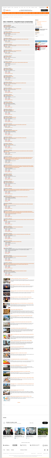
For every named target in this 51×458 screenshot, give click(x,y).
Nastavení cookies (45, 453)
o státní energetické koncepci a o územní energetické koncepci (13, 50)
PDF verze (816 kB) (10, 141)
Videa (27, 7)
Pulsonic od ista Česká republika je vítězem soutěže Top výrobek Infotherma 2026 (21, 315)
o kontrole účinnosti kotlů (8, 174)
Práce (19, 7)
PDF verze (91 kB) (10, 186)
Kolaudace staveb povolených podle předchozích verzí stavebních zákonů (20, 371)
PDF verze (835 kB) (10, 114)
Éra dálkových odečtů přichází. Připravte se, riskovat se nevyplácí (19, 278)
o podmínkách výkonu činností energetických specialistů (12, 32)
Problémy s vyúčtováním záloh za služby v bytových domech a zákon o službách (21, 340)
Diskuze (12, 7)
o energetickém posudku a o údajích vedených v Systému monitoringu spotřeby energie (16, 62)
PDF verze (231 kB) (7, 253)
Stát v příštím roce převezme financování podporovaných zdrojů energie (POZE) (21, 321)
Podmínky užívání (39, 453)
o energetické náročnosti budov (9, 76)
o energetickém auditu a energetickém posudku (11, 130)
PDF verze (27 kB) (10, 260)
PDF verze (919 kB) (10, 275)
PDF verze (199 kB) (10, 231)
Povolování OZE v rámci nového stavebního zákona (17, 346)
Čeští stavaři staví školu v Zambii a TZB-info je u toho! (43, 29)
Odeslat (45, 422)
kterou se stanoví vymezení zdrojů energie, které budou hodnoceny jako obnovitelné (16, 256)
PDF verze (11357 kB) (10, 59)
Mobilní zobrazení (33, 453)
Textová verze (6, 29)
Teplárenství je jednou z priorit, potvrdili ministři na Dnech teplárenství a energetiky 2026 (22, 290)
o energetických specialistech (9, 102)
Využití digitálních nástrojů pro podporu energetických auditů (19, 328)
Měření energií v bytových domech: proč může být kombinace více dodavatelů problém (22, 303)
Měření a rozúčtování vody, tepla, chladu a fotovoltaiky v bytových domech (20, 284)
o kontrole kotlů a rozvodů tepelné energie (10, 117)
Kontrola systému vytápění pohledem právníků (17, 309)
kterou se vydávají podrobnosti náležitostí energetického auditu (13, 241)
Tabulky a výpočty (16, 7)
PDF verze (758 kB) (10, 29)
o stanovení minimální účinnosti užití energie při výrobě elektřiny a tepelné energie (15, 124)
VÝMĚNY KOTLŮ (39, 22)
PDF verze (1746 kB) (10, 127)
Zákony (22, 7)
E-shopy (29, 7)
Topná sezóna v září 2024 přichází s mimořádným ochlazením (19, 365)
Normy (24, 7)
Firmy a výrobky (5, 7)
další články (19, 402)
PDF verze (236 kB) (10, 154)
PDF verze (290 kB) (10, 208)
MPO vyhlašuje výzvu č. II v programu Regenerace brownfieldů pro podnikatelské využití (22, 383)
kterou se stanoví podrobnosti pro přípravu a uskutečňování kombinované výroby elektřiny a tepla (17, 234)
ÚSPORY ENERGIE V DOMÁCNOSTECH (42, 21)
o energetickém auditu (8, 56)
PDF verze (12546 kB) (10, 73)
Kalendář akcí (9, 7)
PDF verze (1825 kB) (10, 92)
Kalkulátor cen (32, 7)
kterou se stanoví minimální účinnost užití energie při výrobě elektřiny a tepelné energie (16, 196)
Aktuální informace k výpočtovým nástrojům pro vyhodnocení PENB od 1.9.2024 (20, 396)
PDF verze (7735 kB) (10, 36)
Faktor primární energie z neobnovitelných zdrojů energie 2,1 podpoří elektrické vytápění (22, 377)
